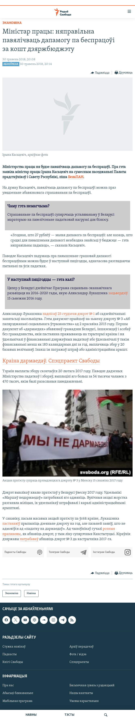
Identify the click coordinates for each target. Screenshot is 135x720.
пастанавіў (11, 524)
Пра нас (8, 685)
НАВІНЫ (31, 715)
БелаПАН (75, 177)
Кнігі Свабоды (12, 662)
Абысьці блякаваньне (17, 693)
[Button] (100, 73)
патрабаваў (29, 539)
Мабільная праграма (17, 701)
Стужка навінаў (14, 646)
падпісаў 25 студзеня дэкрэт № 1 (69, 314)
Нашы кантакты (81, 693)
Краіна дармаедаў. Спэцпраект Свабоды (51, 361)
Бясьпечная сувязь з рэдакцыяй (91, 685)
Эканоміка (12, 23)
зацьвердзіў (118, 293)
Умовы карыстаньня (84, 701)
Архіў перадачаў (81, 646)
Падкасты (9, 654)
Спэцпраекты (79, 662)
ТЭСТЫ (69, 715)
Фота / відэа (77, 654)
